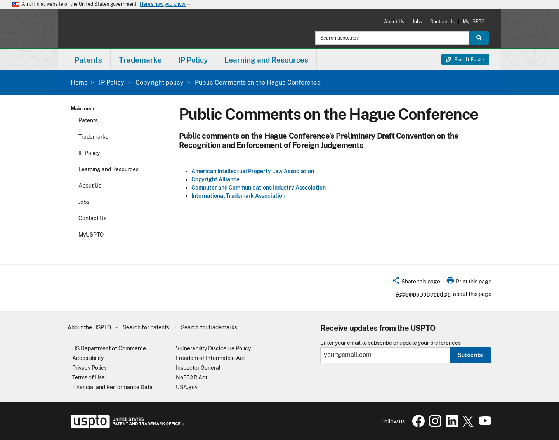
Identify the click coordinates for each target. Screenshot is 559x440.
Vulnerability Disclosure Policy (213, 348)
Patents (88, 120)
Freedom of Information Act (210, 358)
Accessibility (88, 358)
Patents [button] (88, 60)
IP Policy (111, 82)
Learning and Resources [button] (266, 60)
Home (79, 82)
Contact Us (442, 21)
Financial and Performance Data (112, 387)
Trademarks (93, 137)
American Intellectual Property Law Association (252, 171)
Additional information (423, 294)
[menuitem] (88, 59)
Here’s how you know (165, 4)
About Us (394, 21)
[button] (416, 283)
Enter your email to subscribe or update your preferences (390, 343)
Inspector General (198, 368)
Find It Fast (463, 60)
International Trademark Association (238, 196)
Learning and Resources (108, 169)
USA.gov (187, 387)
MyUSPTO (474, 21)
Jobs (417, 21)
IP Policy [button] (193, 60)
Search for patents (146, 327)
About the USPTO (89, 327)
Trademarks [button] (140, 60)
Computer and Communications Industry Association (258, 187)
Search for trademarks (209, 327)
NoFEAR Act (191, 377)
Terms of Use (88, 377)
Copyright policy (159, 82)
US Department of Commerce (109, 348)
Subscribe (471, 355)
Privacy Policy (89, 368)
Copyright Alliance (215, 179)
